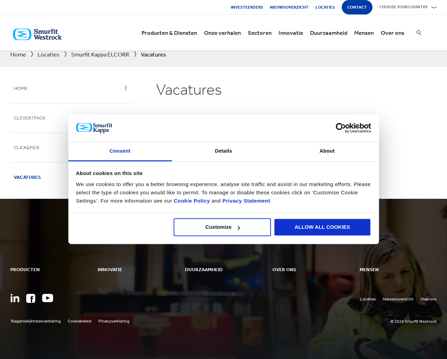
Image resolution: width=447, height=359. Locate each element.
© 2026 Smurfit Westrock (413, 321)
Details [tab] (223, 151)
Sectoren (260, 32)
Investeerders (247, 7)
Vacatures (27, 177)
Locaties (325, 7)
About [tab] (327, 151)
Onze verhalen (222, 32)
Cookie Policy (192, 201)
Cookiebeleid (79, 321)
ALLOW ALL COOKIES (322, 227)
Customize (222, 227)
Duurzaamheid (328, 32)
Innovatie (291, 32)
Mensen (364, 32)
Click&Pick (26, 148)
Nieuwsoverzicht (289, 7)
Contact (357, 7)
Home (21, 88)
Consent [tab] (119, 151)
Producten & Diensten (169, 32)
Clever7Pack (29, 118)
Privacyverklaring (113, 321)
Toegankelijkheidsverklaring (35, 321)
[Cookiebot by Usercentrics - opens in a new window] (341, 128)
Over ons (392, 32)
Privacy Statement (245, 201)
